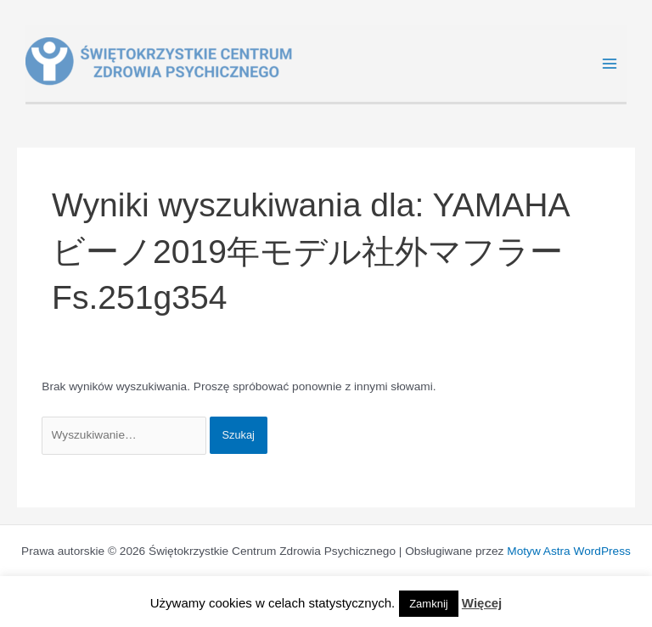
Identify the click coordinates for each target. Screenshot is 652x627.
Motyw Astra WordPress (569, 551)
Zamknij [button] (428, 603)
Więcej (482, 603)
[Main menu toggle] (610, 64)
